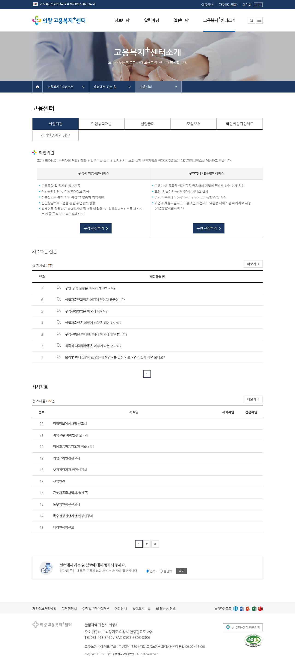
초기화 (246, 3)
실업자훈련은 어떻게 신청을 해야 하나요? (93, 323)
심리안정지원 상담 (55, 135)
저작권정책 (69, 608)
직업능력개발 (101, 124)
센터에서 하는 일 (105, 87)
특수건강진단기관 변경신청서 (73, 516)
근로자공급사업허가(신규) (70, 493)
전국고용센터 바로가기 (246, 627)
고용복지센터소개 (60, 86)
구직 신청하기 (94, 228)
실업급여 (147, 124)
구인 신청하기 (207, 228)
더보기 (251, 264)
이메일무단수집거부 (95, 608)
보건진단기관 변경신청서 (70, 470)
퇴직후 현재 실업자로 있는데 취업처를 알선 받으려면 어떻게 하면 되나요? (115, 357)
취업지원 (55, 124)
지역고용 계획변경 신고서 (70, 435)
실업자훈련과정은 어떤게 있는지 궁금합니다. (95, 300)
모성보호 (194, 124)
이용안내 (207, 4)
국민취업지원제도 (240, 124)
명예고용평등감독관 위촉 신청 (73, 446)
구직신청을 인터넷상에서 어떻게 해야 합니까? (96, 334)
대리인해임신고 (63, 527)
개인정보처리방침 (44, 608)
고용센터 (146, 87)
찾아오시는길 (141, 608)
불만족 (168, 571)
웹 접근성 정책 (166, 608)
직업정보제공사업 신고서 (70, 423)
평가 (182, 571)
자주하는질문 (228, 4)
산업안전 (59, 481)
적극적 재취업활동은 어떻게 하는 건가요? (93, 346)
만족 (152, 571)
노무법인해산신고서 (66, 504)
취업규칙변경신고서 (66, 458)
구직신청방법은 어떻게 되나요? (86, 311)
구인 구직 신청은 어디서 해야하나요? (90, 288)
